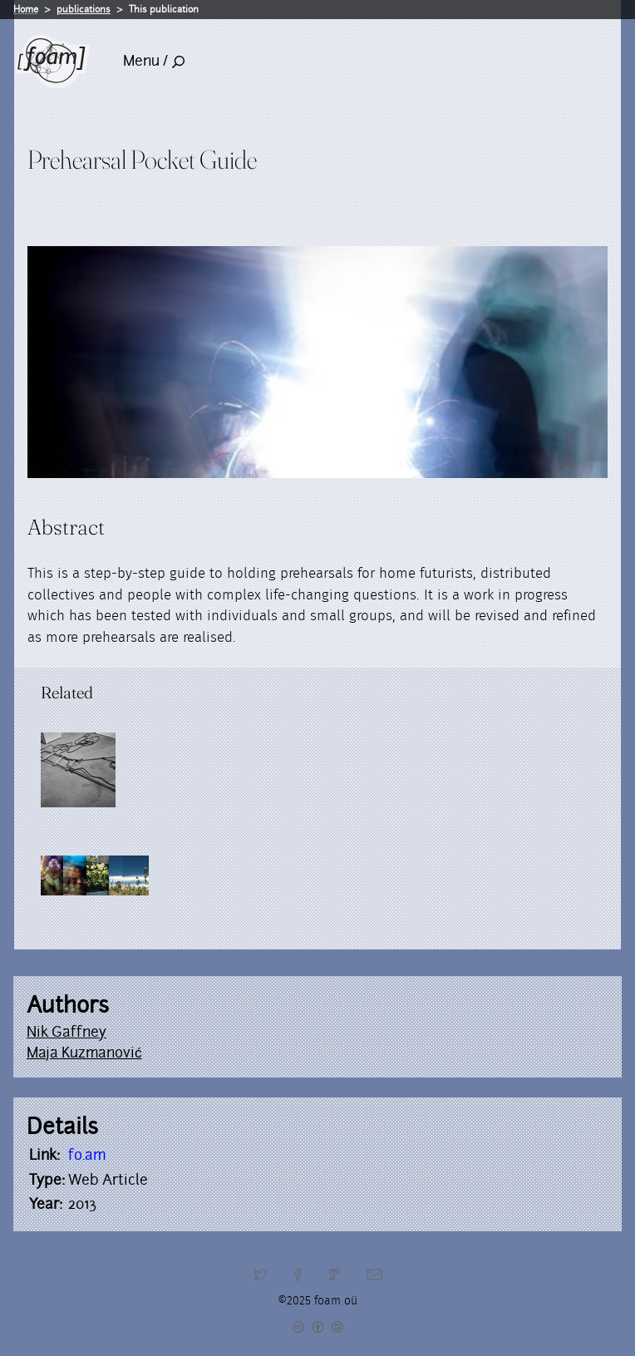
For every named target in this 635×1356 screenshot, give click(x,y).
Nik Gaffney (66, 1032)
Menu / (154, 61)
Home (25, 9)
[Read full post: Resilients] (78, 769)
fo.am (87, 1155)
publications (84, 9)
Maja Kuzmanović (84, 1052)
